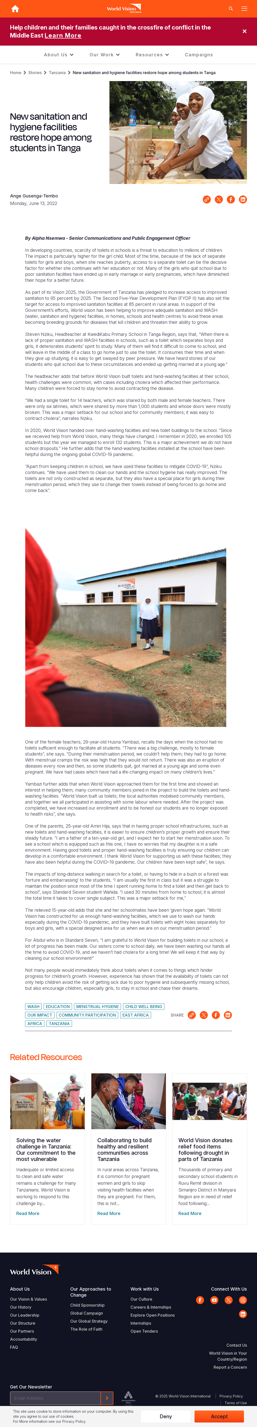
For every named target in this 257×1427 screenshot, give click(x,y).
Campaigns (199, 54)
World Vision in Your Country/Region (228, 1356)
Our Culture (141, 1299)
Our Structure (22, 1323)
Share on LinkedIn (243, 199)
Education (58, 1006)
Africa (34, 1023)
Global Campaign (86, 1313)
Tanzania (57, 72)
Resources (149, 54)
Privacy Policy (231, 1396)
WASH (33, 1006)
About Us (56, 54)
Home (15, 72)
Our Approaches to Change (90, 1292)
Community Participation (87, 1015)
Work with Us (145, 1289)
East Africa (135, 1015)
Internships (141, 1323)
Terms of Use (236, 1403)
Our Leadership (24, 1315)
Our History (20, 1307)
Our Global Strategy (89, 1321)
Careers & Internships (151, 1307)
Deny (166, 1416)
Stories (35, 72)
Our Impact (39, 1015)
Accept (219, 1416)
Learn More (63, 35)
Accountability (23, 1339)
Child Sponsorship (87, 1305)
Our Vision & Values (28, 1299)
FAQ (14, 1347)
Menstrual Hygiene (97, 1006)
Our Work (102, 54)
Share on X (219, 199)
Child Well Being (143, 1006)
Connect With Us (229, 1289)
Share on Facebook (231, 199)
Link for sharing (207, 199)
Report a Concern (230, 1367)
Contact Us (236, 1345)
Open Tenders (144, 1331)
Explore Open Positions (153, 1315)
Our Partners (22, 1331)
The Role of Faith (86, 1329)
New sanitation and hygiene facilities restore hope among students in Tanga (144, 72)
